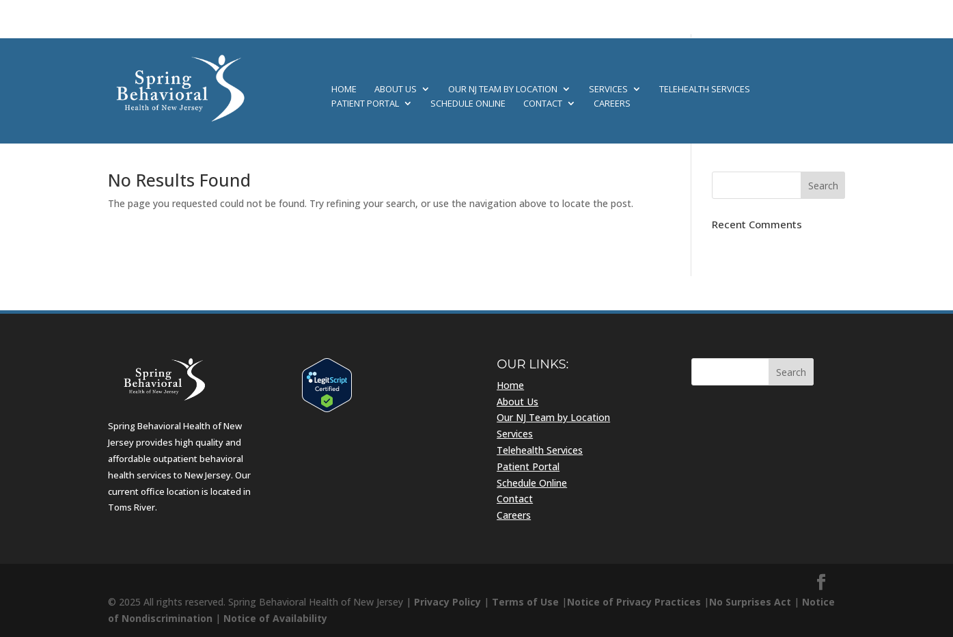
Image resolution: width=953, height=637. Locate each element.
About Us (395, 89)
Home (344, 89)
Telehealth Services (704, 89)
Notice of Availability (275, 618)
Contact (542, 103)
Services (608, 89)
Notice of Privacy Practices (634, 601)
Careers (612, 103)
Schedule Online (468, 103)
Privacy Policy (447, 601)
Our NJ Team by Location (502, 89)
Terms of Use (525, 601)
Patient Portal (365, 103)
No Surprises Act (750, 601)
